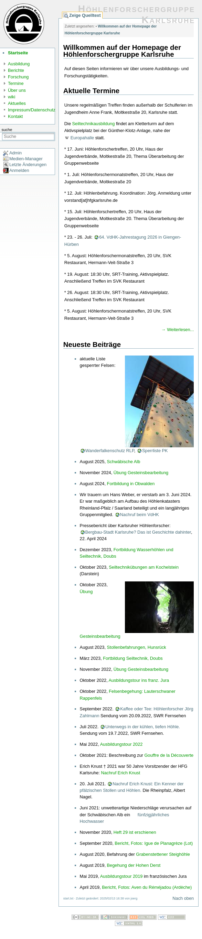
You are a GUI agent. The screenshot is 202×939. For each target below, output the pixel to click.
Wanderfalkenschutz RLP (109, 450)
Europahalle (82, 137)
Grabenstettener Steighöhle (163, 854)
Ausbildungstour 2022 (121, 744)
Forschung (18, 76)
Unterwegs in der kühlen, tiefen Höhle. (142, 726)
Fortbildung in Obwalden (131, 483)
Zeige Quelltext (85, 15)
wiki (11, 96)
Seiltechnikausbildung (93, 123)
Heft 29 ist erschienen (135, 832)
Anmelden (19, 170)
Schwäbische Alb (123, 461)
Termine (16, 83)
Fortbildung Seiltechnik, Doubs (133, 658)
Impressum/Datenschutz (31, 109)
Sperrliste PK (155, 450)
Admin (15, 152)
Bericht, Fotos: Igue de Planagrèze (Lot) (154, 843)
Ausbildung (19, 63)
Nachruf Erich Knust (120, 772)
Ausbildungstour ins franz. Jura (139, 680)
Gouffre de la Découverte (168, 755)
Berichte (16, 70)
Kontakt (15, 116)
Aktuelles (17, 103)
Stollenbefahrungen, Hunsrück (136, 647)
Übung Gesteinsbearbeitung (141, 472)
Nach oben (183, 898)
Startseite (18, 52)
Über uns (17, 90)
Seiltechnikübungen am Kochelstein (144, 567)
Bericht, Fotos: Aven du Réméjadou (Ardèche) (147, 887)
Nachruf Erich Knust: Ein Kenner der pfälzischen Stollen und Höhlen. (132, 787)
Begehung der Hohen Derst (134, 865)
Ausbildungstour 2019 (121, 876)
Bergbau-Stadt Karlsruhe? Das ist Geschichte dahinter (138, 532)
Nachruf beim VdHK (139, 514)
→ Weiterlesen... (177, 329)
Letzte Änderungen (27, 164)
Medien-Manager (26, 158)
